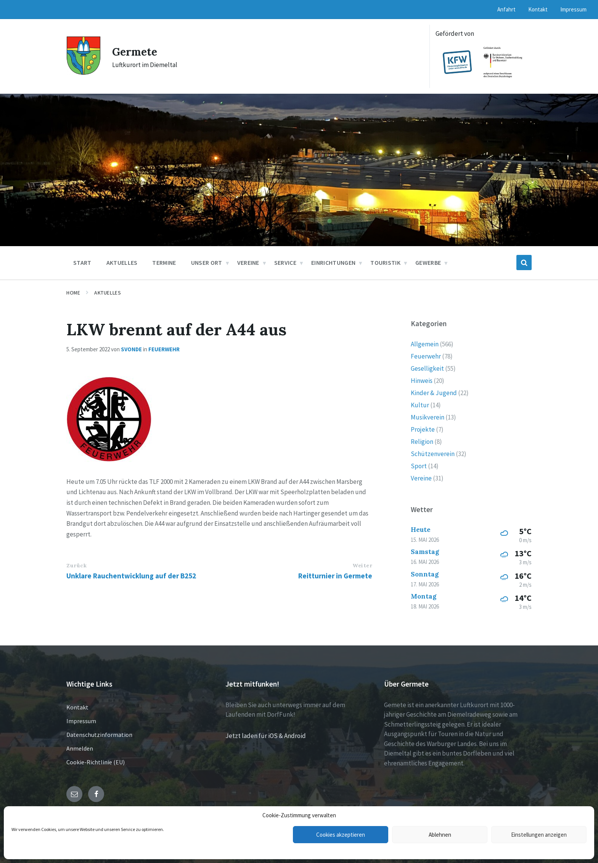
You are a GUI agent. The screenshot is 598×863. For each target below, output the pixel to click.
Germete (136, 51)
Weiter (362, 565)
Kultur (420, 405)
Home (73, 292)
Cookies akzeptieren (340, 834)
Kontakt (77, 707)
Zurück (76, 565)
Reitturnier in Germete (335, 575)
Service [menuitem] (285, 262)
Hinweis (421, 380)
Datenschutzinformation (99, 734)
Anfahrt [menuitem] (506, 9)
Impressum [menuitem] (573, 9)
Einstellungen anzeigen (539, 834)
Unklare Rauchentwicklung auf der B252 (131, 575)
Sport (419, 466)
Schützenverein (433, 454)
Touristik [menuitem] (385, 262)
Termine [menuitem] (164, 262)
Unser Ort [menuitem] (206, 262)
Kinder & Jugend (434, 393)
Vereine (421, 478)
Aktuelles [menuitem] (122, 262)
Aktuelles (107, 292)
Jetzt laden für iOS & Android (265, 736)
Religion (422, 441)
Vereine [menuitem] (248, 262)
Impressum (81, 721)
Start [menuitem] (82, 262)
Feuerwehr (164, 349)
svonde (131, 349)
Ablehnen (440, 834)
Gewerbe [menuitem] (428, 262)
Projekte (423, 429)
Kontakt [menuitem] (538, 9)
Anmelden (79, 748)
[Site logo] (83, 73)
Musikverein (427, 417)
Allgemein (425, 344)
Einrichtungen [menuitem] (333, 262)
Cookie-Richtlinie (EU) (95, 762)
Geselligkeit (427, 368)
